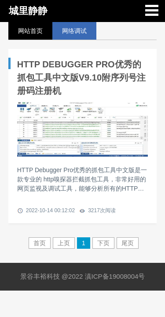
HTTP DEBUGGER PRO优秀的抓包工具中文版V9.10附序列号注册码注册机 (81, 77)
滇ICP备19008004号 (115, 276)
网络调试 (74, 30)
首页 (39, 243)
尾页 (127, 243)
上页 (64, 243)
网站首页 (30, 30)
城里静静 (28, 10)
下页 (103, 243)
